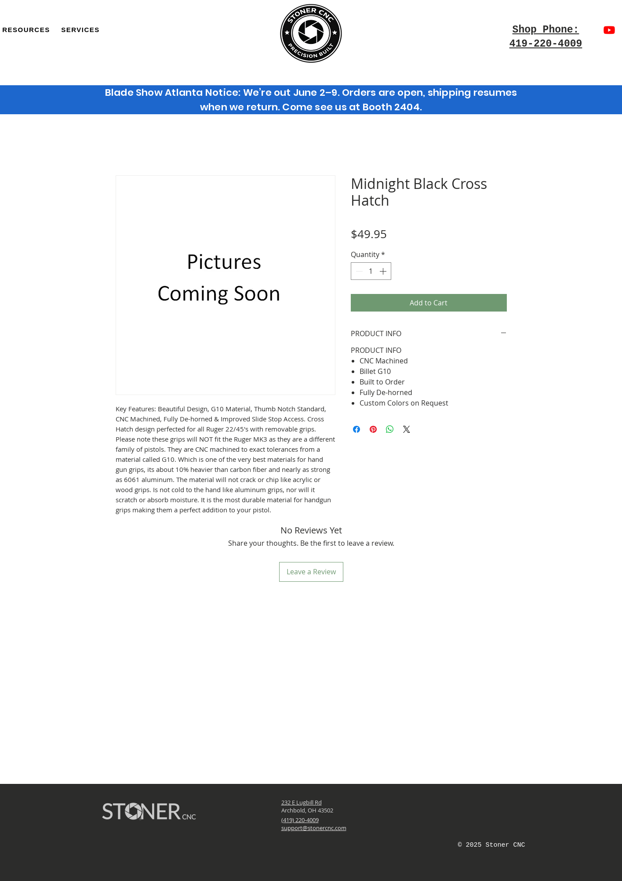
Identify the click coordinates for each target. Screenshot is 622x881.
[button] (80, 29)
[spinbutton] (371, 271)
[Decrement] (358, 271)
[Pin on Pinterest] (373, 429)
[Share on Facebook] (356, 429)
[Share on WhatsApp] (390, 429)
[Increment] (384, 271)
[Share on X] (406, 429)
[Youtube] (609, 29)
